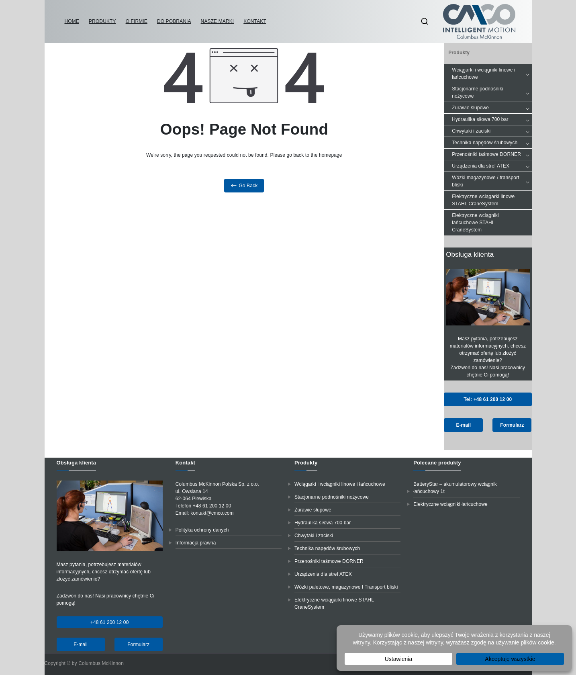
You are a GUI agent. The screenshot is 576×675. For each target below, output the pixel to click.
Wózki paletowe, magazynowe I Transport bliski (346, 587)
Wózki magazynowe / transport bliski (491, 181)
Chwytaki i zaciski (491, 131)
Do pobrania (174, 21)
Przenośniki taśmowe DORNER (491, 154)
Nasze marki (217, 21)
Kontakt (254, 21)
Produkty (102, 21)
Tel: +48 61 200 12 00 (488, 399)
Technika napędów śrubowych (491, 142)
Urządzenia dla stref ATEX (491, 166)
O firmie (136, 21)
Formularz (512, 425)
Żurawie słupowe (491, 107)
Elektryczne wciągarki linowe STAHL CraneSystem (483, 200)
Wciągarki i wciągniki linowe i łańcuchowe (491, 73)
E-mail (463, 425)
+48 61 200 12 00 (109, 622)
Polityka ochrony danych (202, 530)
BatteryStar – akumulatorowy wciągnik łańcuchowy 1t (455, 487)
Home (72, 21)
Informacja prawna (196, 543)
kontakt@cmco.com (211, 513)
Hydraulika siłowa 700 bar (491, 119)
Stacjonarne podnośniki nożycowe (491, 92)
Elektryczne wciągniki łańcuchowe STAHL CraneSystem (475, 223)
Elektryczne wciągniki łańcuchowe (450, 504)
